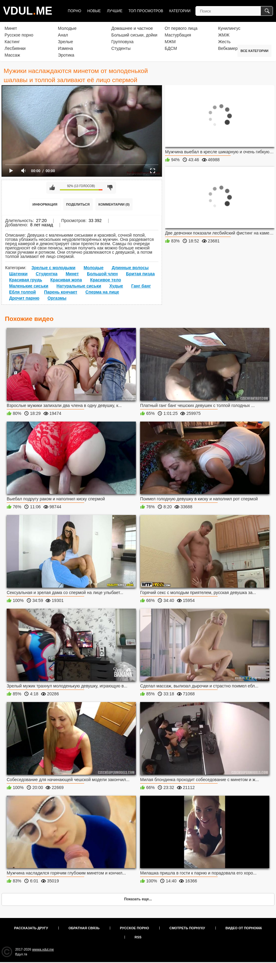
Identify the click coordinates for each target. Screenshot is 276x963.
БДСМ (171, 48)
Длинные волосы (130, 267)
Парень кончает (60, 292)
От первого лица (181, 28)
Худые (116, 285)
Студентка (46, 273)
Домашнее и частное (132, 28)
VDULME (27, 11)
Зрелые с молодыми (53, 267)
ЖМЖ (223, 35)
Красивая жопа (66, 279)
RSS (138, 937)
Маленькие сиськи (28, 285)
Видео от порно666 (244, 928)
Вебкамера (229, 48)
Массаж (12, 55)
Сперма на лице (102, 292)
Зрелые (65, 41)
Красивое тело (105, 279)
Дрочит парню (24, 298)
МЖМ (170, 41)
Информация (45, 204)
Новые (94, 11)
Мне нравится (52, 188)
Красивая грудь (25, 279)
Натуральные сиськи (79, 285)
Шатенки (18, 273)
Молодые (67, 28)
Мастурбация (178, 35)
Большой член (102, 273)
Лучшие (114, 11)
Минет (11, 28)
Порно (74, 11)
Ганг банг (141, 285)
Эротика (66, 55)
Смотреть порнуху (187, 928)
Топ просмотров (146, 11)
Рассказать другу (31, 928)
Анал (63, 35)
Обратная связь (83, 928)
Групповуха (122, 41)
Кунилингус (229, 28)
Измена (65, 48)
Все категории (254, 51)
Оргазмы (56, 298)
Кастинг (12, 41)
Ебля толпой (22, 292)
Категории (180, 11)
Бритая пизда (140, 273)
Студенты (120, 48)
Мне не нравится (110, 188)
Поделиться (78, 204)
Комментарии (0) (114, 204)
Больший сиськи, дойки (134, 35)
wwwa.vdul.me (43, 949)
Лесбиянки (15, 48)
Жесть (224, 41)
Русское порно (19, 35)
